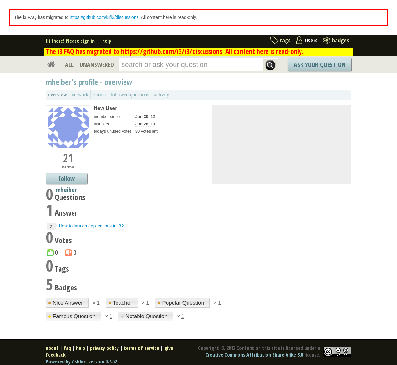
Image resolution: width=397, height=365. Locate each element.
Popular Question (182, 303)
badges (340, 40)
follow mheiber (66, 179)
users (311, 40)
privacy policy (104, 348)
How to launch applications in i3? (91, 225)
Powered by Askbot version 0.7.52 (81, 361)
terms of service (141, 348)
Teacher (121, 303)
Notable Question (145, 316)
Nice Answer (66, 303)
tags (285, 40)
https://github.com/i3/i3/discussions (104, 17)
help (106, 40)
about (52, 348)
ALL (69, 64)
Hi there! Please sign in (70, 40)
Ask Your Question (319, 64)
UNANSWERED (97, 64)
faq (67, 348)
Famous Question (72, 316)
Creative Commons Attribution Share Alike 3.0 (254, 354)
